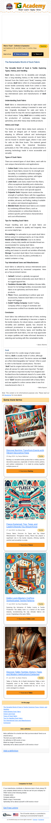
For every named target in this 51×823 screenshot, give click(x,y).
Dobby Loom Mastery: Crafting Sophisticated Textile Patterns (20, 599)
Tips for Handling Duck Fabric (16, 221)
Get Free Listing (10, 808)
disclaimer (7, 395)
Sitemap (35, 819)
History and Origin (12, 125)
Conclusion (9, 312)
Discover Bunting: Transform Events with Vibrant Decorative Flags (25, 451)
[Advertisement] (25, 29)
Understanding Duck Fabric (15, 100)
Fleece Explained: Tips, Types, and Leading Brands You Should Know (21, 525)
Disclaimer (41, 819)
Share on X (37, 54)
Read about (25, 471)
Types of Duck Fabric (13, 157)
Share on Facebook (20, 54)
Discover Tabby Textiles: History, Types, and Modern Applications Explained (24, 673)
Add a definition (10, 751)
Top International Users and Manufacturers (21, 262)
